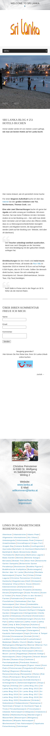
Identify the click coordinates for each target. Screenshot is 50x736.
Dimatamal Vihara (10, 584)
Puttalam (39, 668)
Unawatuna (40, 712)
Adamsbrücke (20, 534)
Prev (5, 103)
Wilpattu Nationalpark (24, 720)
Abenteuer (7, 534)
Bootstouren (20, 567)
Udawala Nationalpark (12, 712)
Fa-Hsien (17, 596)
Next (16, 103)
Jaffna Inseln (31, 622)
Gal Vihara (21, 604)
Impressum (25, 503)
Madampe (6, 642)
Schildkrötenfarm (31, 680)
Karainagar (21, 630)
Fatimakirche (17, 598)
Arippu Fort (37, 543)
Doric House (26, 584)
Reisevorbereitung (10, 674)
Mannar (31, 645)
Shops (41, 683)
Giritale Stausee (18, 610)
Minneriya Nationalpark (23, 651)
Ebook (36, 584)
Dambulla (6, 581)
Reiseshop (26, 671)
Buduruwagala (34, 569)
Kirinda (7, 636)
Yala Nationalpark (24, 723)
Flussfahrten (8, 601)
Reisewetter (26, 674)
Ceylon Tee (21, 575)
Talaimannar (35, 703)
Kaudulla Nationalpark (12, 633)
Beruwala (6, 561)
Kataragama (33, 630)
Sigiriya (5, 686)
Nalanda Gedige (36, 654)
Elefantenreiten (25, 587)
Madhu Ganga (34, 642)
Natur (19, 657)
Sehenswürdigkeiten (27, 683)
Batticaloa (20, 555)
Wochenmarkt (8, 723)
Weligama (32, 718)
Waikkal (6, 715)
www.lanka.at (25, 484)
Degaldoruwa (19, 581)
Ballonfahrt (40, 549)
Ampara (38, 540)
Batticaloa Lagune (35, 555)
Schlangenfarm (9, 683)
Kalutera (35, 625)
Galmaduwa (21, 601)
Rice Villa (37, 264)
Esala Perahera (32, 593)
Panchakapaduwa (10, 662)
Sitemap (15, 686)
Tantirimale (7, 706)
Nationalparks (8, 657)
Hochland (27, 616)
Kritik (35, 636)
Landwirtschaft (20, 639)
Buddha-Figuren (34, 567)
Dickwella (36, 581)
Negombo (27, 657)
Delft (28, 581)
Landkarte (7, 639)
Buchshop (29, 572)
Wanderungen (34, 715)
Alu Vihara (32, 537)
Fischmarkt (29, 598)
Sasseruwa (17, 680)
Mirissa (38, 651)
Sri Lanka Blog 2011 (29, 686)
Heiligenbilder (30, 613)
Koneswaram (17, 636)
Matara (14, 648)
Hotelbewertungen (25, 619)
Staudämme (24, 700)
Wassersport (20, 718)
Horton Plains (8, 619)
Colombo (36, 578)
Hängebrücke (17, 613)
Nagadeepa (22, 654)
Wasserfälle (7, 718)
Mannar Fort (41, 645)
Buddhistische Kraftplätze (14, 569)
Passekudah (8, 665)
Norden (7, 659)
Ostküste (29, 659)
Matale (7, 648)
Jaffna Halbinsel (15, 622)
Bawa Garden (8, 558)
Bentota (20, 558)
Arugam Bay (8, 546)
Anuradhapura (23, 543)
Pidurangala (20, 665)
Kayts (27, 633)
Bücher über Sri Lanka (12, 572)
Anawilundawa (9, 543)
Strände (35, 700)
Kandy (42, 628)
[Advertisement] (25, 163)
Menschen (35, 648)
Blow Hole (30, 561)
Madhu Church (19, 642)
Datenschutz (25, 500)
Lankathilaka (34, 639)
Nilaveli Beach (40, 657)
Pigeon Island (34, 665)
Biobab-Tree (18, 561)
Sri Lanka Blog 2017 (28, 694)
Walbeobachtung (18, 715)
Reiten (36, 674)
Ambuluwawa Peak (25, 540)
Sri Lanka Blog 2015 (28, 691)
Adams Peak (33, 534)
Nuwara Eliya (18, 659)
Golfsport (32, 610)
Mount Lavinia (8, 654)
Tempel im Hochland (23, 706)
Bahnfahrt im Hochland (23, 549)
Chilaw (31, 575)
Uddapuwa (29, 712)
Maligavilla (21, 645)
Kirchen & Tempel (39, 633)
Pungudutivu (28, 668)
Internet (5, 202)
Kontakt (28, 636)
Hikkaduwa (16, 616)
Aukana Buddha (22, 546)
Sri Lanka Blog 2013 (28, 689)
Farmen (5, 598)
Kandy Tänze (8, 630)
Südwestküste (21, 703)
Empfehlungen (17, 593)
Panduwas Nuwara (28, 662)
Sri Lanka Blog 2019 (28, 697)
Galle (16, 607)
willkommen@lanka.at (25, 490)
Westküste (7, 720)
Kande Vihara (32, 628)
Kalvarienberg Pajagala (13, 628)
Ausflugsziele (37, 546)
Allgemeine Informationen (14, 537)
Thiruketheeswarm (18, 709)
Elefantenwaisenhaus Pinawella (17, 590)
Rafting (5, 671)
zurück (39, 374)
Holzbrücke (38, 616)
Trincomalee (33, 709)
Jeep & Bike (14, 625)
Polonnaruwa (15, 668)
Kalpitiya (25, 625)
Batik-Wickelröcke (22, 552)
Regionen (15, 671)
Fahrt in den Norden (32, 596)
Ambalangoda (8, 540)
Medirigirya (24, 648)
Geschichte (26, 607)
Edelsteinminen (9, 587)
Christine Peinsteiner (20, 578)
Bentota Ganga (32, 558)
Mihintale (6, 651)
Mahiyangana (8, 645)
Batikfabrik (7, 552)
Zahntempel (22, 726)
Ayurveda (6, 549)
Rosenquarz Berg (18, 677)
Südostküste (8, 703)
